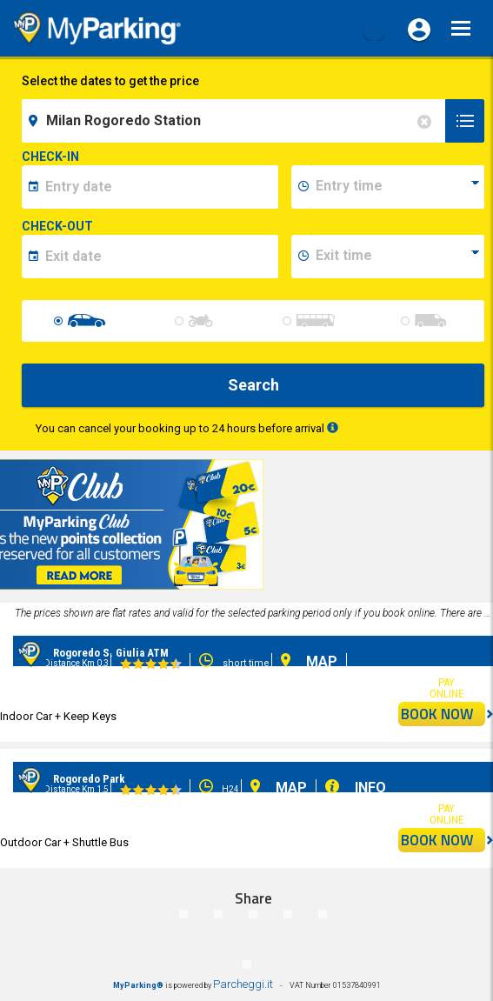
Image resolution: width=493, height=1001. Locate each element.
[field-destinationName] (236, 121)
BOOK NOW (443, 714)
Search (253, 385)
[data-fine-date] (159, 256)
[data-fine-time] (397, 256)
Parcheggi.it (243, 984)
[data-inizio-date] (159, 187)
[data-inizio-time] (397, 187)
